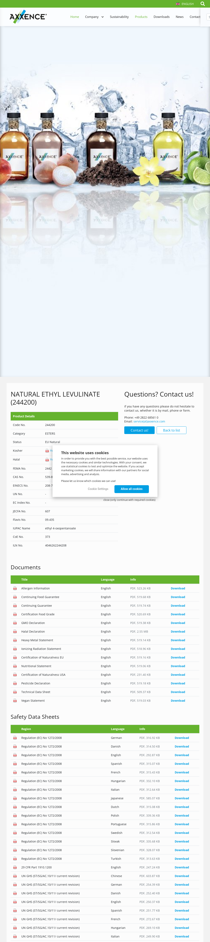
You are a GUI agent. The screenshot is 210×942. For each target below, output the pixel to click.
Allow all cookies (132, 489)
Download (178, 588)
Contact (195, 17)
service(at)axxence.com (149, 421)
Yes (50, 450)
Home (74, 17)
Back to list (171, 430)
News (180, 17)
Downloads (162, 17)
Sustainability (119, 17)
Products (141, 17)
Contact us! (139, 430)
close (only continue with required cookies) (129, 500)
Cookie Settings (98, 489)
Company (92, 17)
